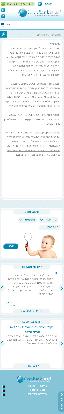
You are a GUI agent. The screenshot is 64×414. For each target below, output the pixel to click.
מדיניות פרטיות (37, 394)
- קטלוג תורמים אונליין (20, 4)
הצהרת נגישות (37, 386)
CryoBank (56, 35)
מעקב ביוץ (42, 35)
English (47, 4)
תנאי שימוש (37, 390)
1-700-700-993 (3, 10)
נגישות (3, 34)
